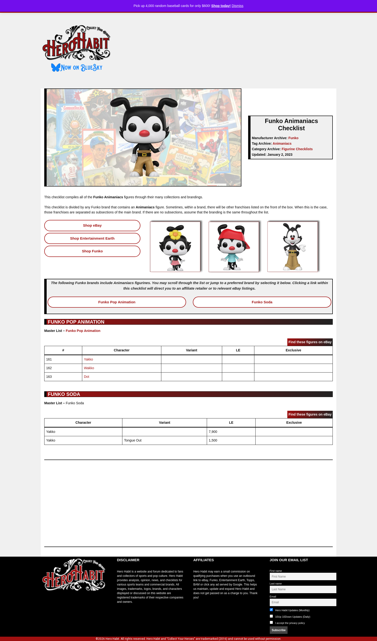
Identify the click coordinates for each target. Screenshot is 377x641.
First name (276, 570)
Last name (276, 583)
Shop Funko (92, 251)
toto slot (46, 603)
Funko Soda (262, 302)
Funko (293, 138)
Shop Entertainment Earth (92, 238)
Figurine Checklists (297, 149)
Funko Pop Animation (116, 302)
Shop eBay (92, 225)
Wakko (89, 368)
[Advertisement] (227, 48)
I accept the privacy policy (290, 623)
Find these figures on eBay (310, 342)
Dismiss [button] (237, 6)
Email (273, 596)
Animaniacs (282, 143)
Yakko (88, 359)
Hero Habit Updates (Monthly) (290, 610)
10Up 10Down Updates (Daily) (290, 616)
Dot (86, 377)
